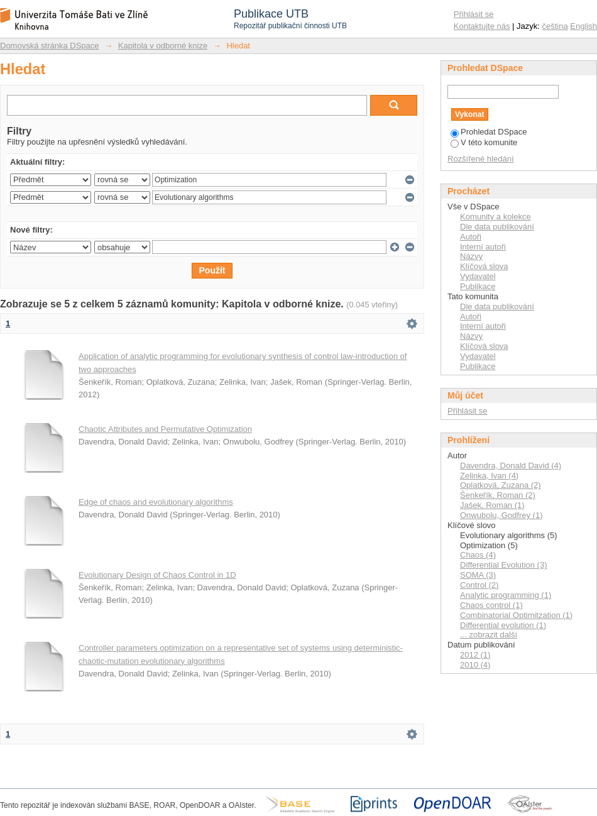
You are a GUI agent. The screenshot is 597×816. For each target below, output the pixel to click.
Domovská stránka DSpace (49, 45)
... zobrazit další (488, 634)
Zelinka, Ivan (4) (489, 475)
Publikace (477, 286)
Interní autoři (483, 246)
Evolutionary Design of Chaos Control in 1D (157, 575)
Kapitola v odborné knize (162, 45)
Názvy (471, 256)
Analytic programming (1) (505, 595)
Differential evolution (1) (503, 625)
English (583, 26)
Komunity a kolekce (495, 216)
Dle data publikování (497, 226)
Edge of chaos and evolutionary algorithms (156, 502)
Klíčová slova (484, 266)
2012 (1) (475, 654)
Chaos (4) (478, 555)
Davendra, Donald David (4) (510, 465)
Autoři (470, 236)
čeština (555, 26)
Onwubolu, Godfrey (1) (501, 515)
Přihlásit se (474, 14)
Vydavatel (478, 276)
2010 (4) (475, 665)
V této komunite (484, 142)
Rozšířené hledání (480, 158)
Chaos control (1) (491, 605)
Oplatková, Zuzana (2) (500, 485)
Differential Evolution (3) (503, 565)
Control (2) (479, 585)
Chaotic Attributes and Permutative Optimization (165, 429)
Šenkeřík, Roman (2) (497, 495)
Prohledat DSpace (489, 131)
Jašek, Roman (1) (492, 505)
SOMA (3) (478, 575)
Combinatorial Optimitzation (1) (516, 615)
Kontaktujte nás (482, 26)
